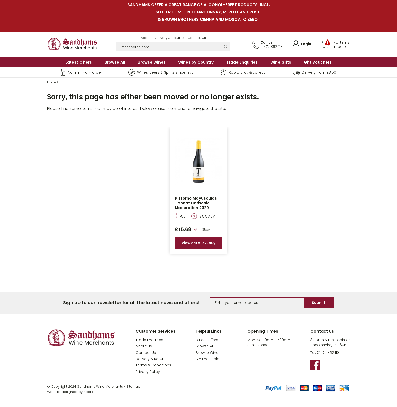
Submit (318, 302)
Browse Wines (152, 62)
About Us (144, 346)
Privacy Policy (148, 371)
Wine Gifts (280, 62)
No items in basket (341, 44)
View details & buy (198, 242)
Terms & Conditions (153, 365)
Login (306, 43)
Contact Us (197, 37)
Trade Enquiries (242, 62)
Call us (266, 42)
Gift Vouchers (318, 62)
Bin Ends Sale (207, 358)
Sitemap (133, 386)
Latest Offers (78, 62)
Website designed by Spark (70, 391)
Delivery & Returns (169, 37)
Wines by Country (196, 62)
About (145, 37)
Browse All (115, 62)
